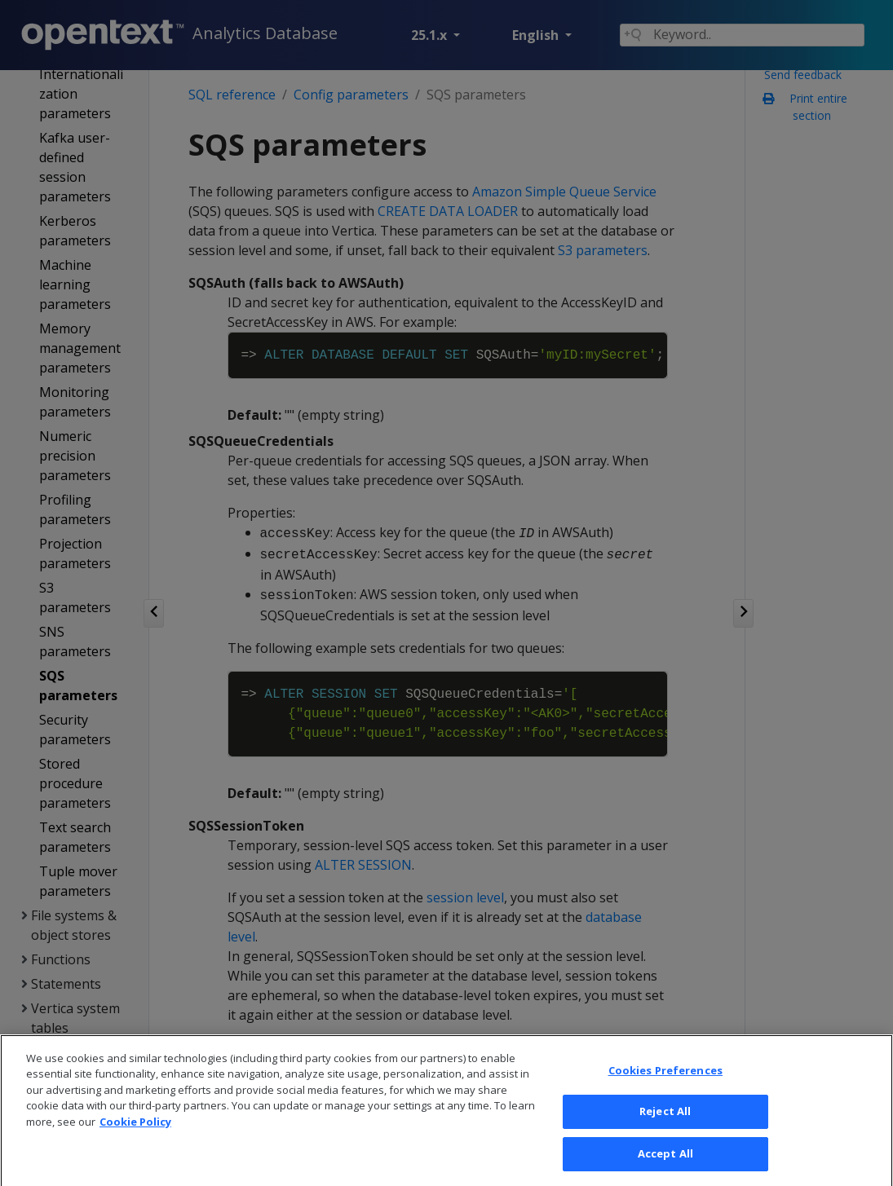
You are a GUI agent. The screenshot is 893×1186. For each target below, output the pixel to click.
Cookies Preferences (665, 1097)
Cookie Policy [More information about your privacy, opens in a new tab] (135, 1148)
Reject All (665, 1138)
